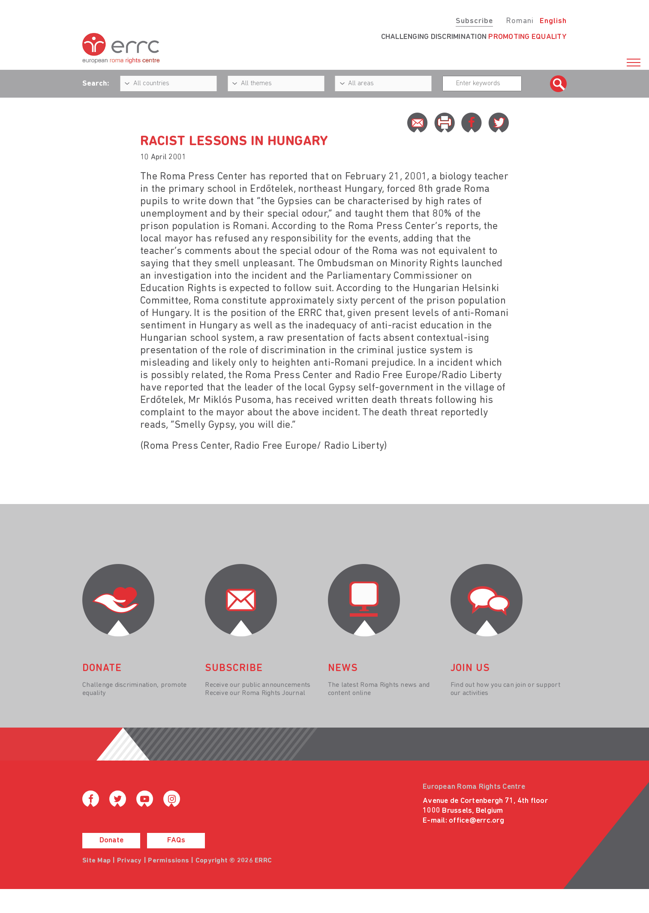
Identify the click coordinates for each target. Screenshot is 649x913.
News (343, 668)
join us (470, 668)
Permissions (168, 860)
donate (102, 668)
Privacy (129, 860)
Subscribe (474, 21)
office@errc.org (476, 821)
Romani (520, 21)
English (553, 21)
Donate (111, 840)
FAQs (176, 840)
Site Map (96, 860)
